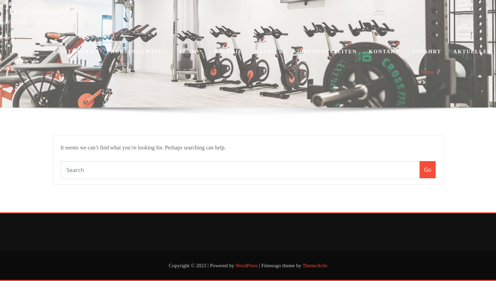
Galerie (228, 51)
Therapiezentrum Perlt (44, 12)
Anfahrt (426, 51)
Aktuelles (472, 51)
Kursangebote (139, 51)
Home (427, 72)
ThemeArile (314, 265)
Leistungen (76, 51)
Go (427, 169)
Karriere (271, 51)
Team (190, 51)
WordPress (246, 265)
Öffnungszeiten (328, 51)
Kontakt (384, 51)
